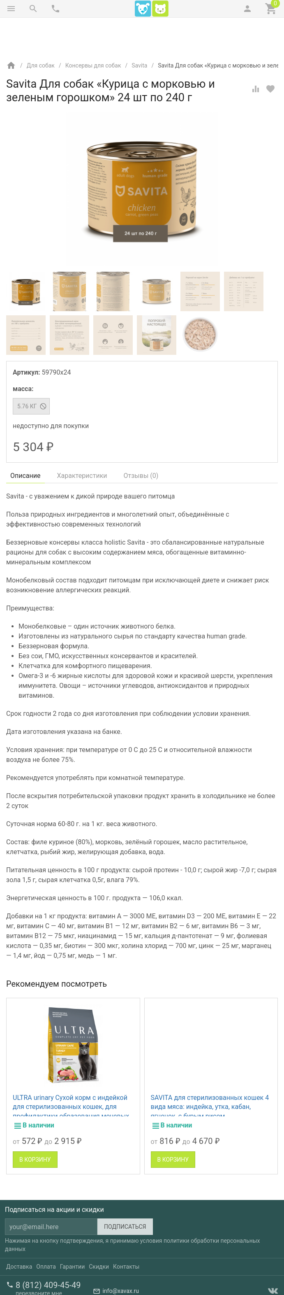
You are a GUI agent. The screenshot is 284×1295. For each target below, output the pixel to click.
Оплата (46, 1232)
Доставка (19, 1232)
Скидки (99, 1232)
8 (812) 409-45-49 (48, 1250)
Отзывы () (141, 441)
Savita (139, 31)
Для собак (41, 31)
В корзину (35, 1125)
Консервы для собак (93, 31)
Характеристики (82, 441)
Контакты (126, 1232)
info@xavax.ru (120, 1256)
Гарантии (72, 1232)
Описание (25, 441)
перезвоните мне (39, 1258)
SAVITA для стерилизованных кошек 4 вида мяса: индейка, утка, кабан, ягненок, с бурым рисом (210, 1072)
